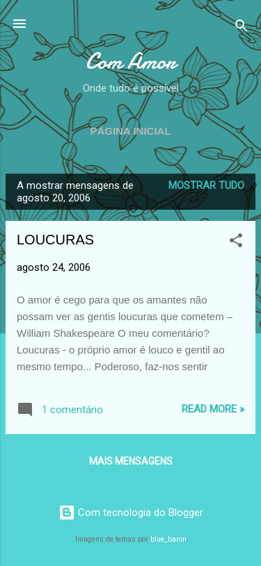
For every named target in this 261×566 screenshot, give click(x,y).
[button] (236, 242)
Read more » (213, 409)
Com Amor (130, 61)
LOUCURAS (55, 239)
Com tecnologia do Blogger (130, 512)
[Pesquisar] (241, 28)
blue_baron (168, 539)
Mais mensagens (131, 461)
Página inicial (130, 131)
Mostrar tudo (206, 185)
